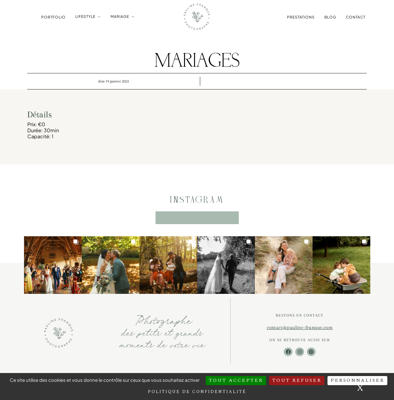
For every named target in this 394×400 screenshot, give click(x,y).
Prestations (301, 17)
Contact (355, 17)
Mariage (120, 16)
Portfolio (53, 17)
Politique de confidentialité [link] (197, 391)
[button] (53, 266)
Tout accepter (236, 380)
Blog (330, 17)
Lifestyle (85, 16)
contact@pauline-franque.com (300, 328)
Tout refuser (296, 380)
